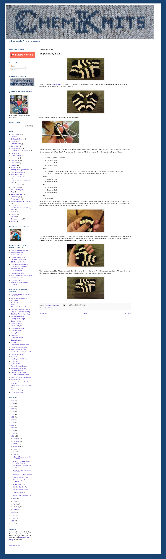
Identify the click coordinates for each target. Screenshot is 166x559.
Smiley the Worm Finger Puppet (21, 377)
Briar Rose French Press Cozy (20, 314)
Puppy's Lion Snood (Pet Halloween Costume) (18, 369)
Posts (13, 66)
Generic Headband (17, 337)
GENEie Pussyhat (16, 271)
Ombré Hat (14, 361)
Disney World (15, 146)
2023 (13, 409)
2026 (13, 401)
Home (86, 313)
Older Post (127, 313)
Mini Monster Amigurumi (20, 490)
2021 (13, 414)
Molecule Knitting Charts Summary (22, 275)
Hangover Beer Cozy (17, 273)
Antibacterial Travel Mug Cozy (20, 250)
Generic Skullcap (16, 340)
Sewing (13, 217)
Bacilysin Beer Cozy (17, 252)
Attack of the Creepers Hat (19, 307)
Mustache (14, 356)
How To (13, 165)
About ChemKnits (14, 545)
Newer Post (43, 313)
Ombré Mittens (15, 363)
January (15, 509)
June (14, 455)
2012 (13, 513)
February (16, 507)
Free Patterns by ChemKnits (20, 151)
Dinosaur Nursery (16, 144)
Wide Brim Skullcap (17, 390)
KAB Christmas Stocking (18, 349)
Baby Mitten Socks (58, 84)
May (14, 498)
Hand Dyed (14, 160)
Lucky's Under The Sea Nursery (21, 177)
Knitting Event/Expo (17, 172)
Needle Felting (15, 187)
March (15, 504)
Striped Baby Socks (19, 484)
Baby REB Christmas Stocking (20, 312)
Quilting (13, 205)
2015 (13, 430)
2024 (13, 406)
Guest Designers (16, 155)
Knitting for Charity (17, 174)
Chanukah (14, 137)
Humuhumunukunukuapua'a (19, 347)
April (14, 501)
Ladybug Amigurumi (17, 354)
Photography (15, 197)
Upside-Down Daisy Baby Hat (22, 495)
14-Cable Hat (15, 300)
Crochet (13, 141)
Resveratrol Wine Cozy (18, 280)
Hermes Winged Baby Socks (20, 345)
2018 (13, 422)
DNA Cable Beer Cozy (18, 257)
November (16, 441)
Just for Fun (14, 167)
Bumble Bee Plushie (17, 316)
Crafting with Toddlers (17, 139)
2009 (13, 521)
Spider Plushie (15, 379)
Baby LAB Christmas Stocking (20, 309)
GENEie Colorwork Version (19, 264)
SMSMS (13, 212)
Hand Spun (14, 163)
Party (12, 192)
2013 (13, 436)
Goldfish (13, 342)
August (15, 449)
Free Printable (15, 153)
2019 (13, 420)
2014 (13, 433)
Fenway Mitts (15, 333)
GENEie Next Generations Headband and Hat (19, 267)
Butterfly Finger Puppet (18, 319)
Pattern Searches (16, 194)
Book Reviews (15, 134)
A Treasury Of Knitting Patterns (22, 474)
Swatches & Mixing (17, 219)
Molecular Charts (16, 185)
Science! (13, 214)
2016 (13, 428)
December (16, 438)
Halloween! (14, 158)
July (14, 452)
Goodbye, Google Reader (21, 477)
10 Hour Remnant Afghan (19, 298)
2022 (13, 412)
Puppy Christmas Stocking (19, 366)
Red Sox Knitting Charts (18, 372)
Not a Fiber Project (17, 190)
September (16, 446)
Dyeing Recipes (16, 148)
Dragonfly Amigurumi (17, 328)
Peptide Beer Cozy (17, 278)
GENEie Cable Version (18, 262)
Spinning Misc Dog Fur (20, 487)
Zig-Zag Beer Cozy (17, 392)
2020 (13, 417)
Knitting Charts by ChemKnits (20, 170)
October (15, 444)
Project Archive (49, 308)
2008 (13, 523)
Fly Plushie (14, 335)
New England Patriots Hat (19, 359)
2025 (13, 403)
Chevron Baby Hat (16, 326)
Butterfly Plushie (16, 321)
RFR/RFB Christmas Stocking (20, 375)
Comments (15, 70)
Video (13, 221)
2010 (13, 518)
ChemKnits (49, 305)
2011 (13, 515)
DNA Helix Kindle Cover (18, 259)
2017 (13, 425)
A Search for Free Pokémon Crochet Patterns (21, 462)
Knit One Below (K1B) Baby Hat (21, 352)
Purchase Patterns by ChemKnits (21, 201)
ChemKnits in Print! (19, 492)
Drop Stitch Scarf (16, 330)
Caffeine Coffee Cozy (17, 255)
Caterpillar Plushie (16, 323)
